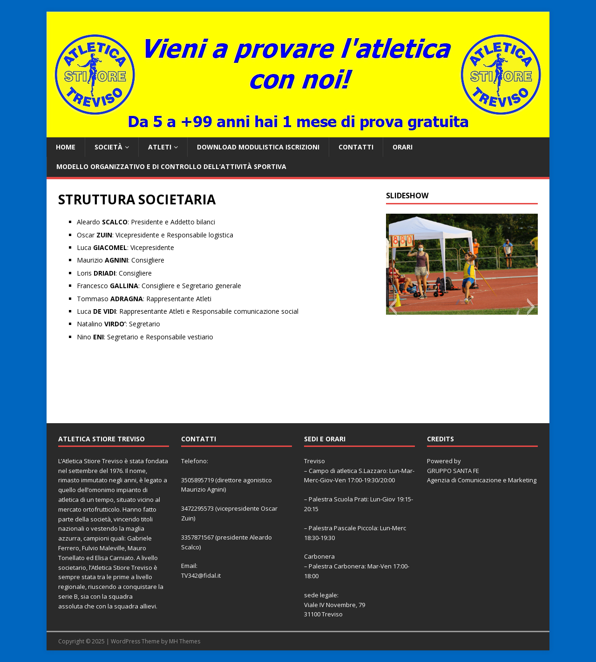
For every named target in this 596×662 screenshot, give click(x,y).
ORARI (403, 146)
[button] (392, 306)
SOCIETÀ (108, 146)
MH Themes (184, 641)
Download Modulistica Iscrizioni (258, 146)
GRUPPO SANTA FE (453, 470)
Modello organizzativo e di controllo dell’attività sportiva (171, 166)
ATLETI (159, 146)
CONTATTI (356, 146)
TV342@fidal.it (201, 575)
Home (65, 146)
